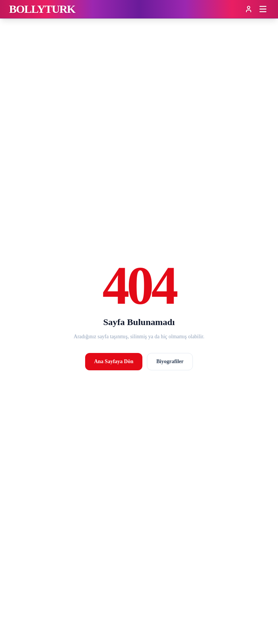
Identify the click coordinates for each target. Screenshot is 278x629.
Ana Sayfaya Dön (113, 361)
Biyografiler (169, 361)
